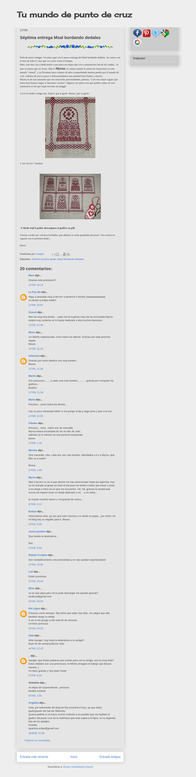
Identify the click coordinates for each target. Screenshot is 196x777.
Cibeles (33, 423)
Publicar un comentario (37, 740)
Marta (32, 399)
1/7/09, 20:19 (36, 284)
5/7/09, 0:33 (35, 675)
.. (29, 655)
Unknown (34, 355)
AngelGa (34, 702)
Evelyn (33, 511)
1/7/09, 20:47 (36, 305)
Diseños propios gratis (44, 259)
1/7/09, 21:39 (36, 392)
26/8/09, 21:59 (36, 733)
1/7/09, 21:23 (36, 348)
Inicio (73, 756)
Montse (33, 450)
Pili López (34, 608)
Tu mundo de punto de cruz (74, 14)
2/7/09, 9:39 (35, 524)
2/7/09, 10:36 (36, 564)
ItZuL (32, 588)
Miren (32, 332)
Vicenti (33, 312)
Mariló (32, 375)
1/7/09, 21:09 (36, 325)
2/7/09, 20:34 (36, 581)
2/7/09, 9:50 (35, 547)
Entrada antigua (110, 756)
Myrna (32, 477)
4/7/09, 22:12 (36, 648)
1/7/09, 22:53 (36, 416)
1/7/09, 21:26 (36, 368)
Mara (31, 275)
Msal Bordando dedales (71, 259)
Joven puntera (37, 531)
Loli (31, 571)
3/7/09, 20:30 (36, 601)
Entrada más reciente (34, 756)
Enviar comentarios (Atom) (78, 766)
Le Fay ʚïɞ (35, 292)
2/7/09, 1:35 (35, 443)
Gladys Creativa (38, 555)
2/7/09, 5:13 (35, 504)
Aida (31, 635)
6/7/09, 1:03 (35, 695)
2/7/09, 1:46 (35, 470)
